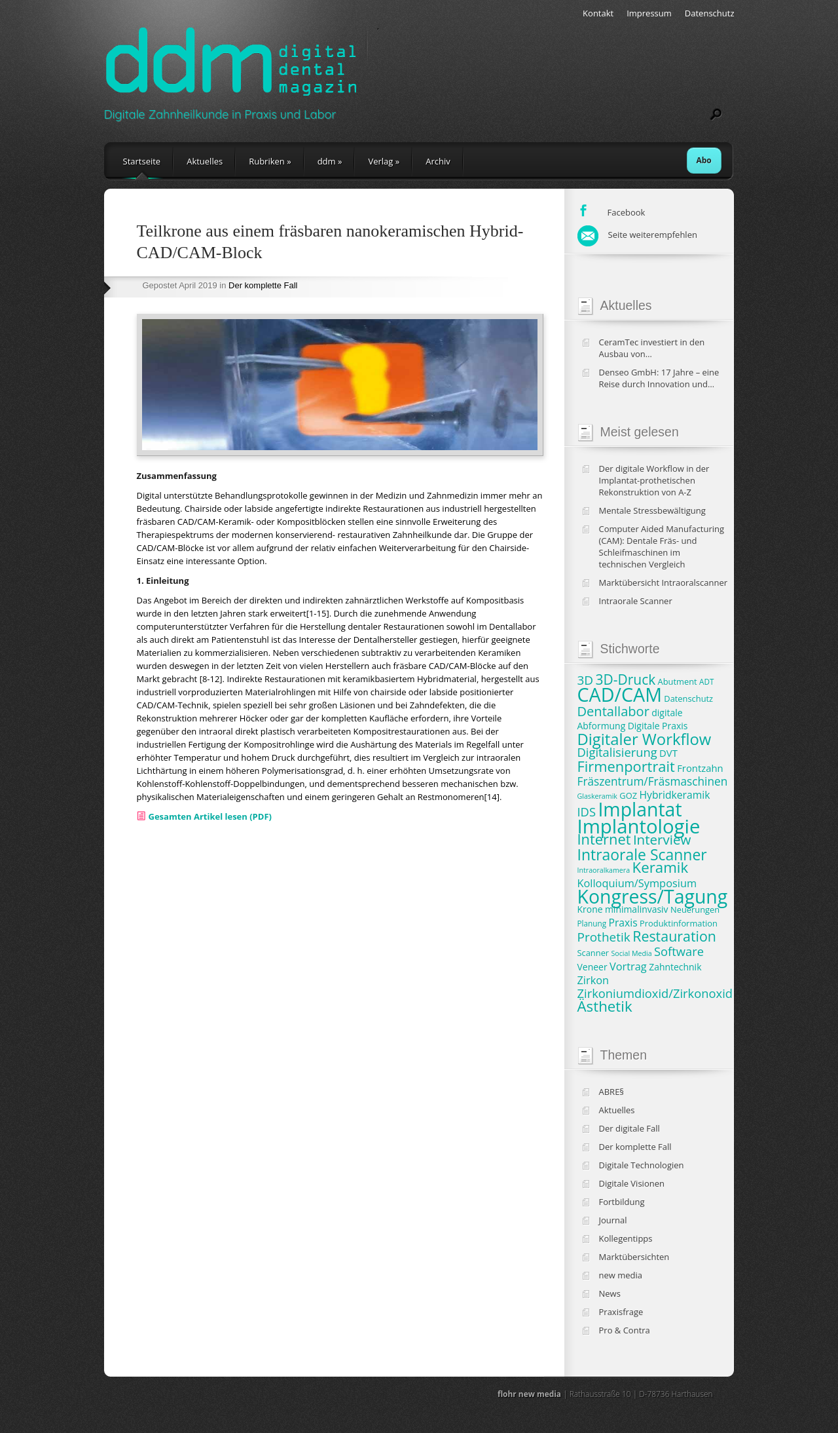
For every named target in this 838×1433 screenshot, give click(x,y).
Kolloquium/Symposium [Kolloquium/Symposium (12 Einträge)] (637, 883)
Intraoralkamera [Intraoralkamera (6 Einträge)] (603, 870)
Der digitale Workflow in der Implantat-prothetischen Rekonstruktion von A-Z (654, 480)
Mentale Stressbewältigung (652, 510)
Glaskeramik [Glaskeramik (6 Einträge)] (597, 796)
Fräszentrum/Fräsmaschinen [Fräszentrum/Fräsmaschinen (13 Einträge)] (652, 781)
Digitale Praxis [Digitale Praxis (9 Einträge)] (658, 725)
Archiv (438, 161)
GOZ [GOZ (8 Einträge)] (628, 795)
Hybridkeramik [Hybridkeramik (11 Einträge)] (674, 795)
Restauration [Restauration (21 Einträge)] (674, 936)
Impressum (649, 13)
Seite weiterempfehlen (637, 234)
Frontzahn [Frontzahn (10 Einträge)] (700, 767)
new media (621, 1275)
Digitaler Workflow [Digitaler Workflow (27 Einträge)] (644, 739)
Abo (704, 160)
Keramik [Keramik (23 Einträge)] (660, 867)
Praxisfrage (621, 1312)
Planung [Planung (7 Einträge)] (592, 923)
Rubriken (270, 161)
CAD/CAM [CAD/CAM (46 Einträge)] (619, 694)
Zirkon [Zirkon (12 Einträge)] (593, 980)
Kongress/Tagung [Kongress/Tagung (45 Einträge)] (652, 896)
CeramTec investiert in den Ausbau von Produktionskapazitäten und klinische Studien (655, 348)
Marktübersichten (634, 1257)
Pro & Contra (624, 1330)
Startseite (142, 161)
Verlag (383, 161)
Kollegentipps (626, 1238)
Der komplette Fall (262, 285)
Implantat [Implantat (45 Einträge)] (640, 809)
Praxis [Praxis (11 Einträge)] (622, 922)
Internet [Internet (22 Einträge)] (604, 839)
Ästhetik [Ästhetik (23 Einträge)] (604, 1006)
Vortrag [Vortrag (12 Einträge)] (628, 966)
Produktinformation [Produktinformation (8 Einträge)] (679, 923)
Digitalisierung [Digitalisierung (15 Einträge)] (617, 752)
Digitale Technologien (641, 1165)
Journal (613, 1220)
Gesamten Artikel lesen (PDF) (210, 816)
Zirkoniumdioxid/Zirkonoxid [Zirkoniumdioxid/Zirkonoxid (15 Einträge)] (655, 993)
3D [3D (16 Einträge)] (585, 680)
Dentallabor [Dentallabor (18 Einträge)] (613, 711)
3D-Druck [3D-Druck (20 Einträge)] (626, 679)
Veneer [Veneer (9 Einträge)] (592, 967)
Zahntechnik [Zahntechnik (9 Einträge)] (675, 967)
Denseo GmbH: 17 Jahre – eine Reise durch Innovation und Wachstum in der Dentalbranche (663, 378)
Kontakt (598, 13)
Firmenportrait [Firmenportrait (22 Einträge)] (626, 766)
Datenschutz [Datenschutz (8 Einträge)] (688, 698)
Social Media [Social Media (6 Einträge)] (631, 953)
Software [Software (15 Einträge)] (679, 951)
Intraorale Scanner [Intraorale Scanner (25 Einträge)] (642, 854)
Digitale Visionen (632, 1183)
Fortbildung (622, 1202)
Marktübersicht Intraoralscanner (663, 582)
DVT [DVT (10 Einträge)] (668, 752)
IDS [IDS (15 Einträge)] (586, 811)
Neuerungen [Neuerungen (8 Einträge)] (695, 909)
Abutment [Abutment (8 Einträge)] (677, 681)
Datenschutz (710, 13)
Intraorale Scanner (635, 601)
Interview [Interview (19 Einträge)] (662, 839)
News (610, 1293)
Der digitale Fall (629, 1128)
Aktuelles (205, 161)
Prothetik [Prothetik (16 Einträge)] (603, 937)
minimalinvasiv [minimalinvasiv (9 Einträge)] (636, 909)
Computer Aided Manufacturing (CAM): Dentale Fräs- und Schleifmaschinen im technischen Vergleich (662, 546)
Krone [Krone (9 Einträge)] (590, 909)
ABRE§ (612, 1092)
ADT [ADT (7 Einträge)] (706, 681)
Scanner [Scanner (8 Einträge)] (593, 953)
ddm (330, 161)
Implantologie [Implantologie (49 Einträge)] (639, 826)
